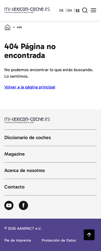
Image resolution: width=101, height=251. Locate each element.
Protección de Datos (59, 241)
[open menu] (93, 10)
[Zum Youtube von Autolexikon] (8, 206)
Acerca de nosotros (24, 170)
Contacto (14, 187)
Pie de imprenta (17, 241)
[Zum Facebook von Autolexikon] (23, 206)
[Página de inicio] (7, 27)
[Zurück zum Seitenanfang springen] (89, 234)
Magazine (14, 154)
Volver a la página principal (29, 87)
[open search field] (85, 10)
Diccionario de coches (27, 137)
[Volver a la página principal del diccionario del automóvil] (27, 10)
